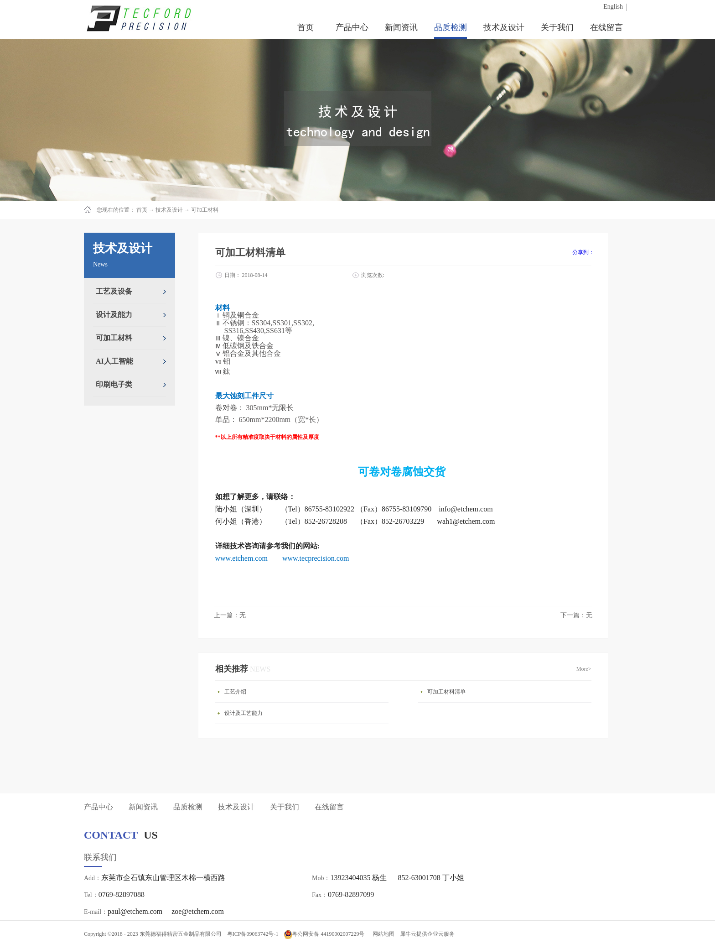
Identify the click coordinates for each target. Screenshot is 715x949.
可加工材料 (204, 210)
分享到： (583, 252)
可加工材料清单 (446, 691)
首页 (305, 27)
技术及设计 (169, 210)
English (613, 6)
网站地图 (382, 934)
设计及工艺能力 (243, 713)
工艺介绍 (235, 691)
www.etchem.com (241, 558)
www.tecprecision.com (315, 558)
